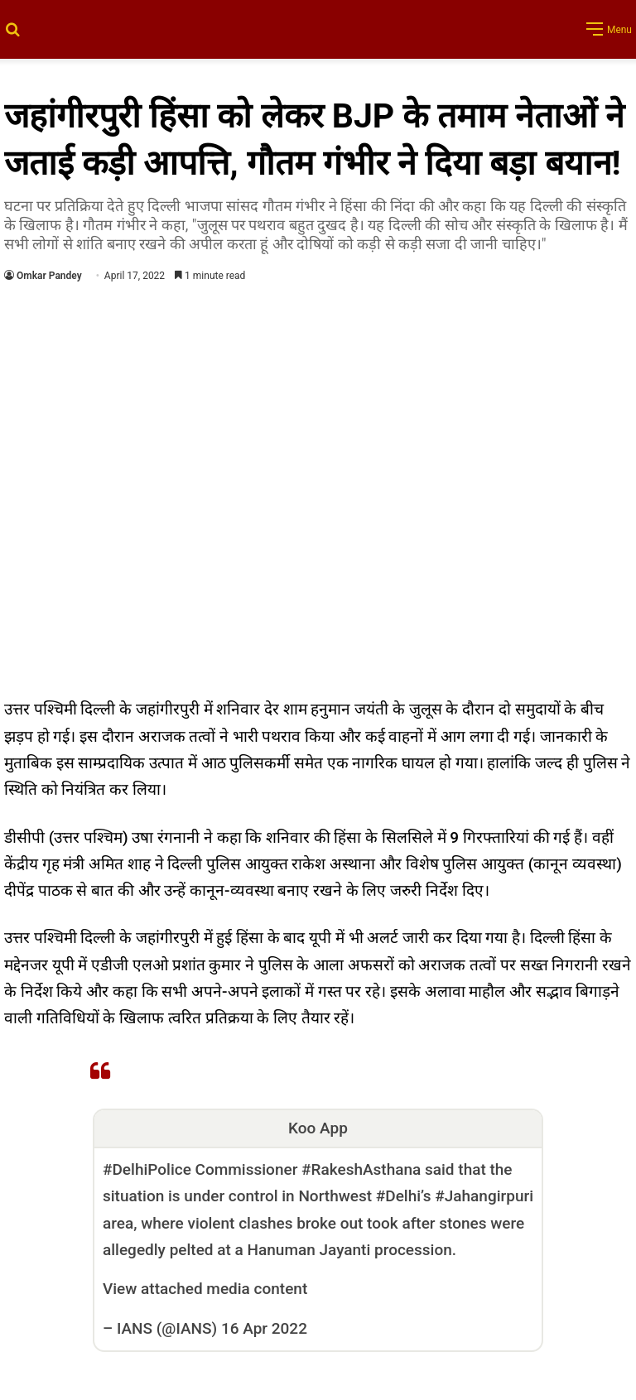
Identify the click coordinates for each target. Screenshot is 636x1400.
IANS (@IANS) (167, 1328)
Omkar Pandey (49, 275)
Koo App (318, 1128)
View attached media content (205, 1288)
